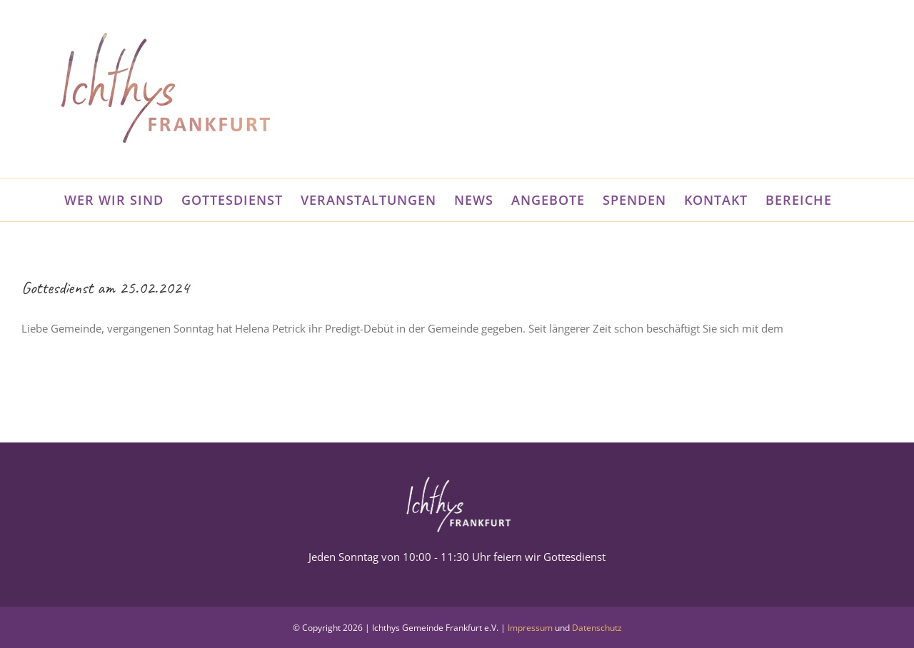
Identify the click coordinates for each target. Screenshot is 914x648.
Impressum (530, 628)
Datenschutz (597, 628)
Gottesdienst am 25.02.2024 (105, 287)
